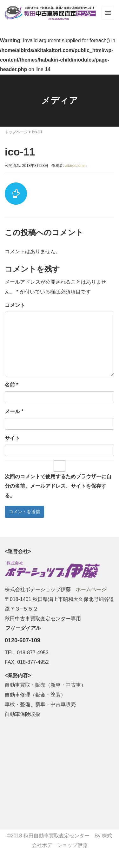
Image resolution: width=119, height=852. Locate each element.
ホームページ (91, 589)
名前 (11, 384)
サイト (12, 438)
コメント (15, 305)
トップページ (16, 132)
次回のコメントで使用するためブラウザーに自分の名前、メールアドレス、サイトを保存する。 (58, 486)
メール (14, 411)
